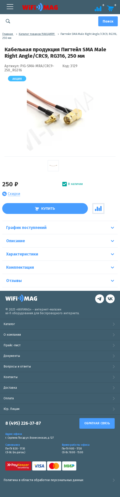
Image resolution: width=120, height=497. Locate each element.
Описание (15, 240)
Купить (45, 208)
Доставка (10, 388)
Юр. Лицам (12, 409)
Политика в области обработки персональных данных (60, 480)
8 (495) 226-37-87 (23, 423)
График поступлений (26, 227)
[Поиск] (108, 21)
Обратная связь (97, 423)
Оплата (9, 398)
